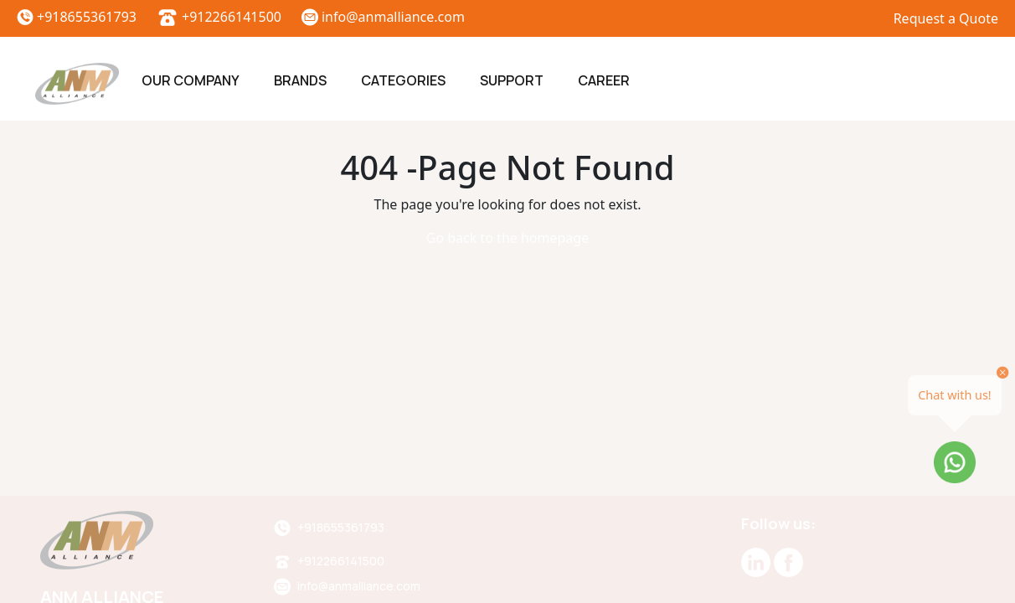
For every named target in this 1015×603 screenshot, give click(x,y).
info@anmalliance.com (383, 17)
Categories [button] (403, 80)
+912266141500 (219, 17)
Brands (300, 80)
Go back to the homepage (507, 238)
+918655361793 (77, 17)
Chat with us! (955, 395)
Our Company (191, 80)
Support (512, 80)
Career (604, 80)
